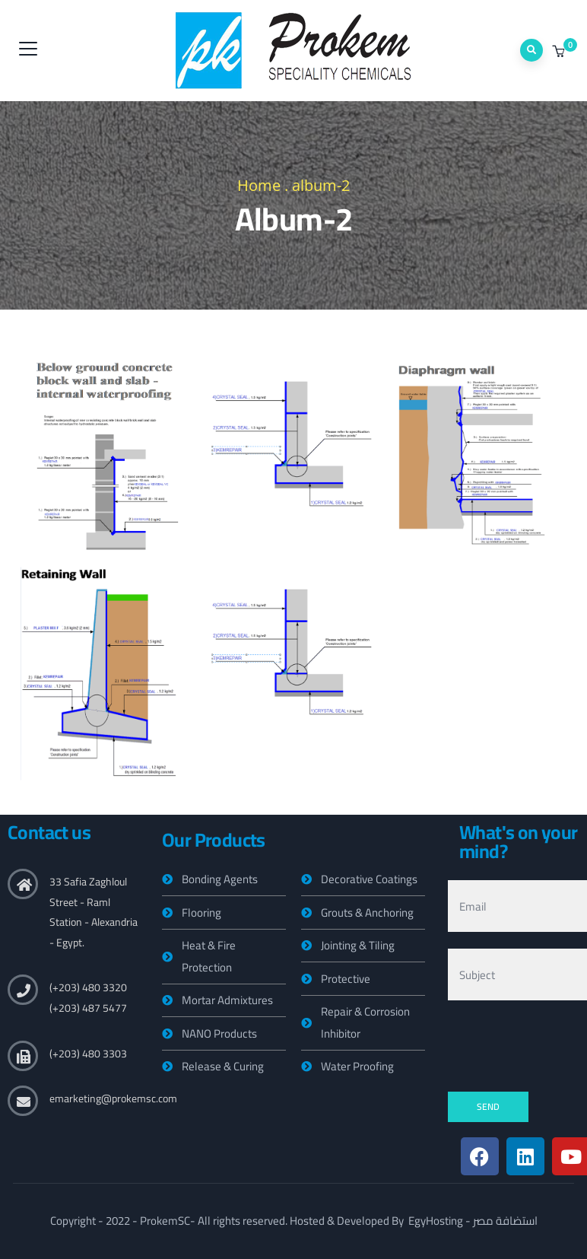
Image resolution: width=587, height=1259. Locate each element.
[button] (560, 52)
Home (259, 185)
